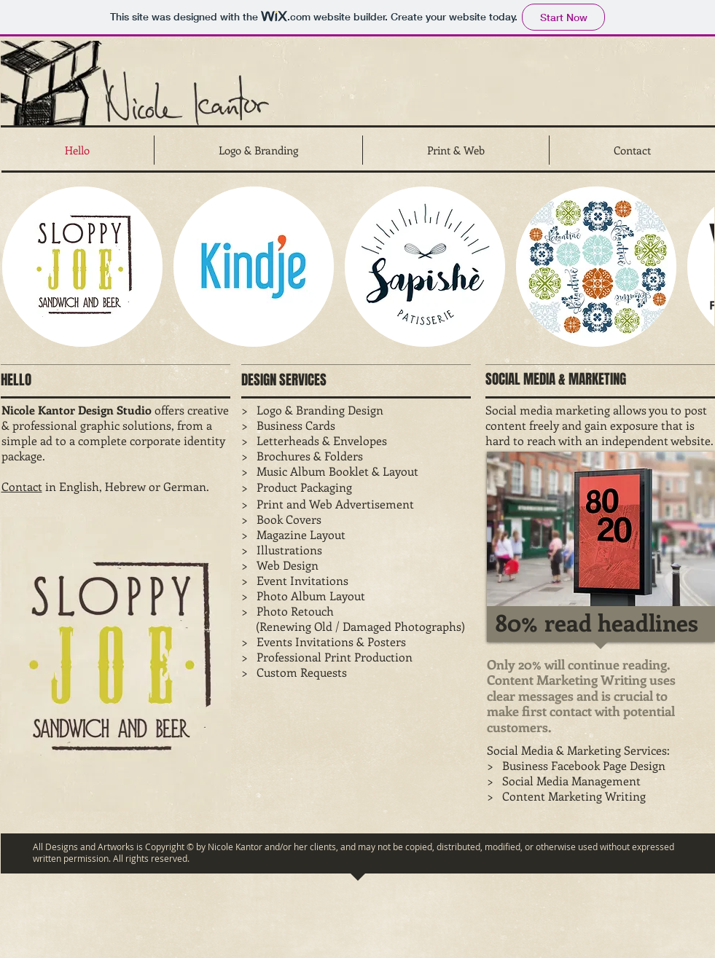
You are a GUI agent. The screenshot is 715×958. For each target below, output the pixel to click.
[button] (82, 267)
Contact (21, 486)
